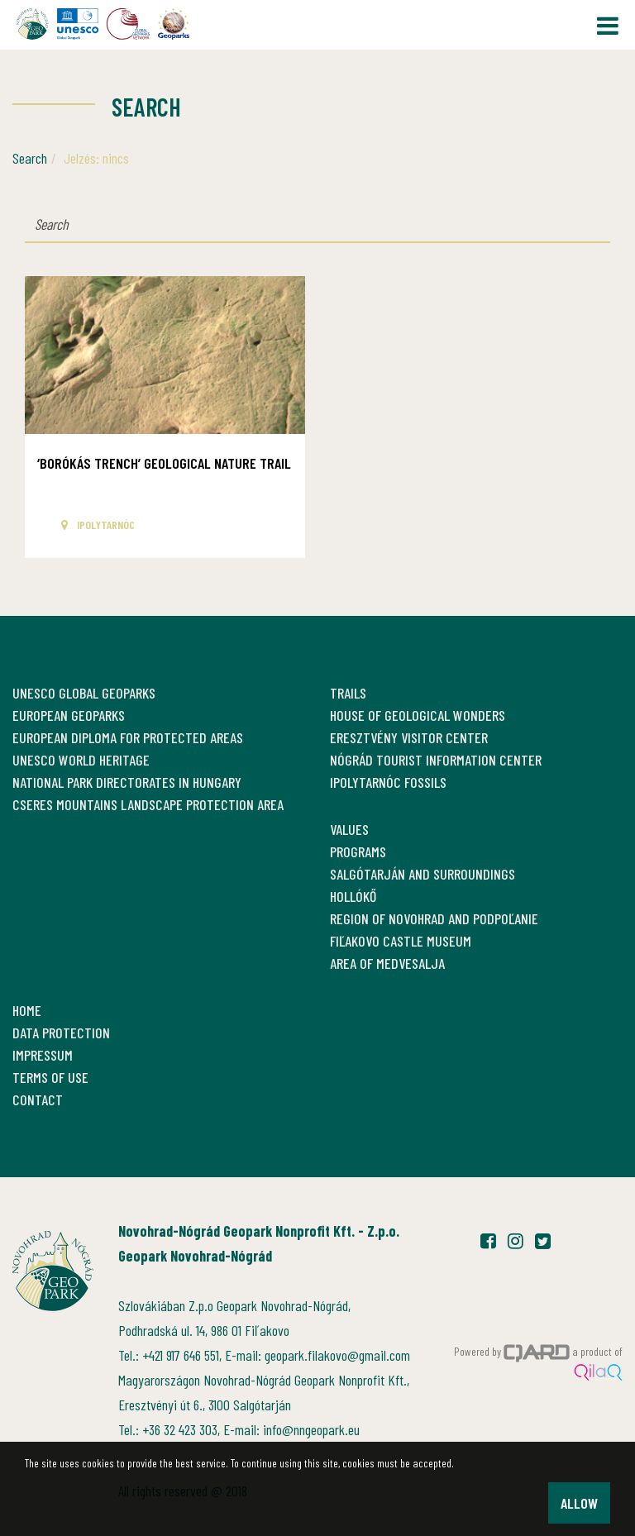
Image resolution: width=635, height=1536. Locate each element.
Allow (579, 1503)
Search (29, 158)
